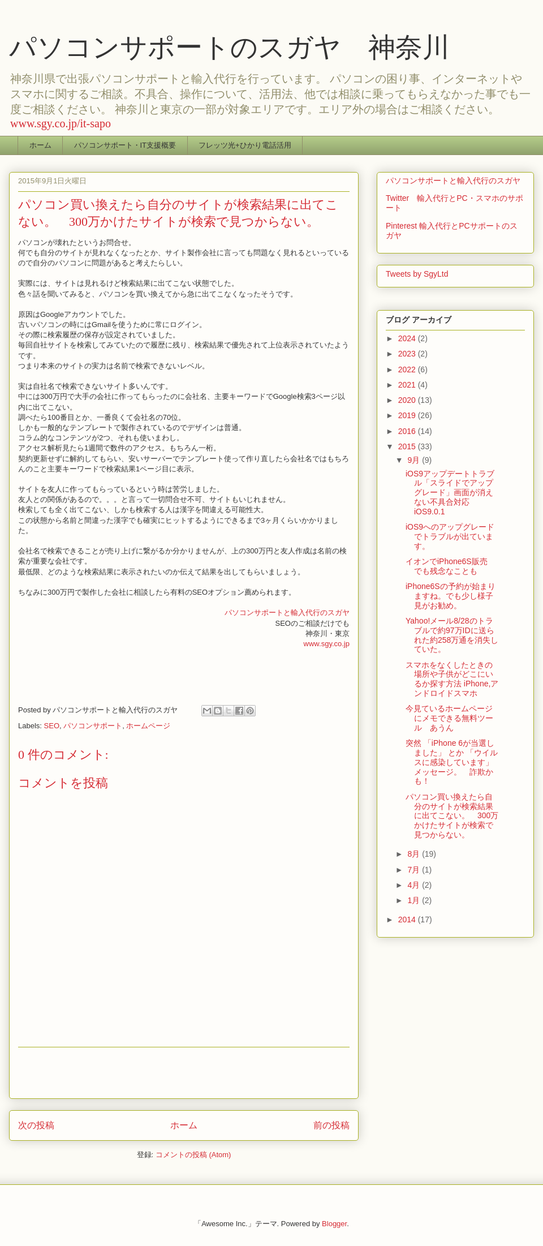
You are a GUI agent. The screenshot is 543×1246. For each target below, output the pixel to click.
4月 (414, 885)
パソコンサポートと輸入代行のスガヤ (287, 612)
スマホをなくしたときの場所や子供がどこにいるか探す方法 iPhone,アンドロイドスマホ (452, 679)
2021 (408, 384)
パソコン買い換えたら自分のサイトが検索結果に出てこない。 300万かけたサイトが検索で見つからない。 (452, 815)
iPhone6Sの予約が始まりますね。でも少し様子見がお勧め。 (450, 596)
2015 (408, 446)
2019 (408, 415)
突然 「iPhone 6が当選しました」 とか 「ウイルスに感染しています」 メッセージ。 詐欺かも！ (452, 761)
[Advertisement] (183, 1073)
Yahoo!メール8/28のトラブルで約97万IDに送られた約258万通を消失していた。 (452, 635)
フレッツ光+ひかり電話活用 (245, 145)
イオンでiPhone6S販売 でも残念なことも (450, 566)
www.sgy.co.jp (327, 643)
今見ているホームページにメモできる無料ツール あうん (449, 718)
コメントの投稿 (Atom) (193, 1154)
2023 (408, 353)
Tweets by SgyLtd (417, 273)
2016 (408, 431)
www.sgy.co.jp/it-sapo (60, 123)
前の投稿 (331, 1125)
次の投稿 (36, 1125)
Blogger (334, 1223)
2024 (408, 338)
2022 (408, 369)
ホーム (40, 145)
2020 (408, 400)
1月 (414, 900)
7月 (414, 869)
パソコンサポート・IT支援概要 (125, 145)
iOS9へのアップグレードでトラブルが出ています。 (450, 536)
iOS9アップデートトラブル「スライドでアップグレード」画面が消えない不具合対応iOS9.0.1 (450, 492)
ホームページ (148, 725)
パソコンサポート (92, 725)
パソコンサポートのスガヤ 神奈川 (229, 47)
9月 (414, 460)
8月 (414, 853)
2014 (408, 919)
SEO (51, 725)
